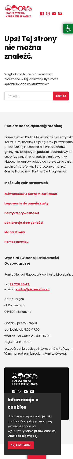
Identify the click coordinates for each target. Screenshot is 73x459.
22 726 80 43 (19, 284)
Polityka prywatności (21, 213)
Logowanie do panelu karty (26, 203)
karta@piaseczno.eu (32, 289)
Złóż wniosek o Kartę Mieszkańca (30, 194)
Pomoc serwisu (16, 242)
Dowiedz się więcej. (23, 436)
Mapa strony (14, 232)
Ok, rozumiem (20, 445)
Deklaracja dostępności (23, 223)
